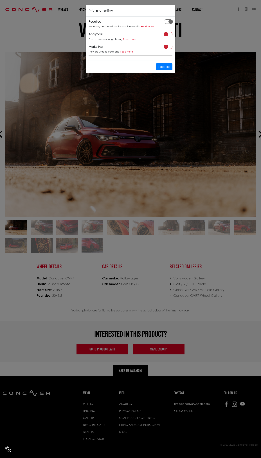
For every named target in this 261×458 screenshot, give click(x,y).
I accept (164, 67)
